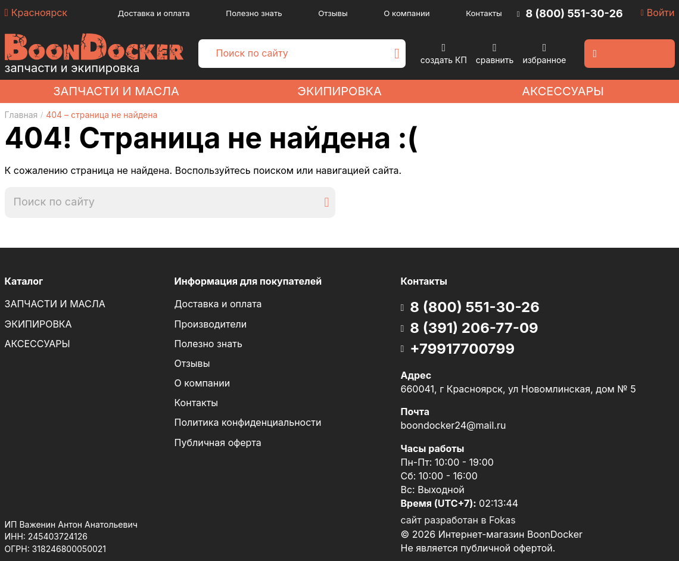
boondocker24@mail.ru (453, 425)
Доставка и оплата (154, 13)
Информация (248, 281)
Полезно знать (254, 13)
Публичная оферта (218, 442)
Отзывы (332, 13)
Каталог (24, 281)
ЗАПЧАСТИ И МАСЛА (116, 91)
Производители (211, 324)
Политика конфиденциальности (248, 422)
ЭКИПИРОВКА (339, 91)
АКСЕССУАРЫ (563, 91)
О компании (406, 13)
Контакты (484, 13)
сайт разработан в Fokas (458, 520)
